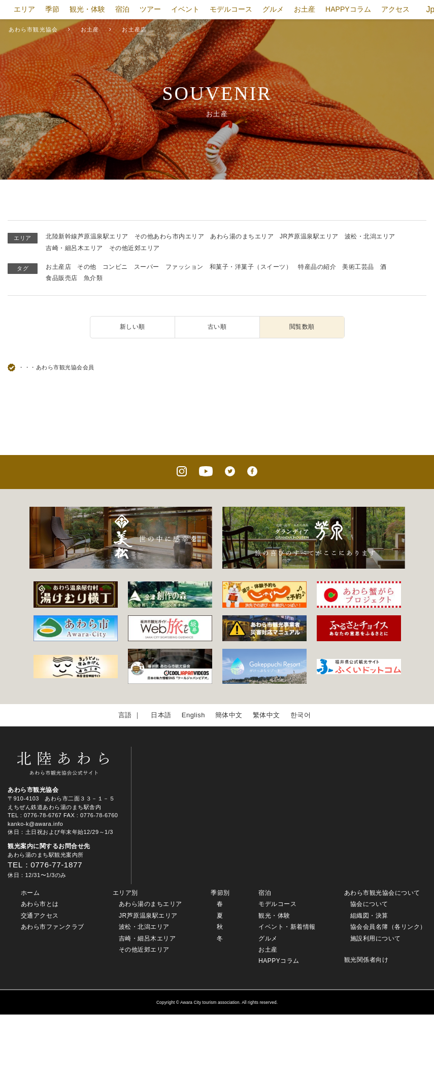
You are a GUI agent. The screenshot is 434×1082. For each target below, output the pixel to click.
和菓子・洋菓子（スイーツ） (251, 266)
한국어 (300, 715)
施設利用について (375, 938)
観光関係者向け (366, 959)
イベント (185, 9)
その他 (86, 266)
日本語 (161, 715)
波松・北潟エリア (370, 236)
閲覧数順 (302, 326)
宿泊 (122, 9)
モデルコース (231, 9)
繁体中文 (266, 715)
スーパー (146, 266)
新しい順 (132, 326)
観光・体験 (87, 9)
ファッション (184, 266)
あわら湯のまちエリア (242, 236)
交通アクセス (40, 915)
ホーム (30, 892)
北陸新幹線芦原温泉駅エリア (87, 236)
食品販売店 (62, 278)
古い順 (217, 326)
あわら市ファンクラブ (52, 926)
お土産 (304, 9)
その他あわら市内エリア (170, 236)
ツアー (150, 9)
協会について (369, 904)
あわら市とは (40, 904)
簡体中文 (229, 715)
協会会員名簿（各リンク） (388, 926)
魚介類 (93, 278)
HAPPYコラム (348, 9)
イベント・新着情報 (287, 926)
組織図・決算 (369, 915)
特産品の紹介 (317, 266)
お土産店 (58, 266)
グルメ (273, 9)
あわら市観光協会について (382, 892)
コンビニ (115, 266)
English (193, 715)
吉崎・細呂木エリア (74, 248)
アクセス (395, 9)
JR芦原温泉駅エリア (309, 236)
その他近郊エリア (134, 248)
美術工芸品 (358, 266)
